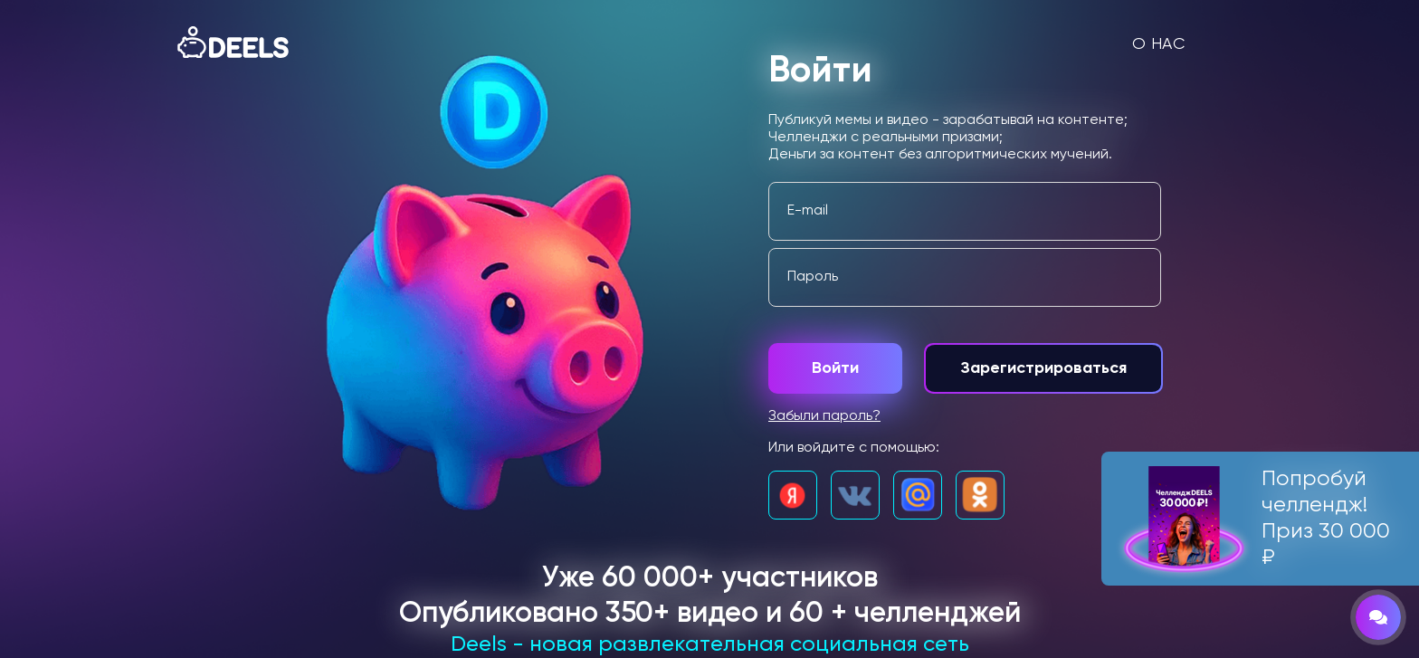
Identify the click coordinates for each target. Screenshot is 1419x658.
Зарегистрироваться (1043, 368)
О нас (1159, 44)
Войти (835, 368)
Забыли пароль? (824, 416)
